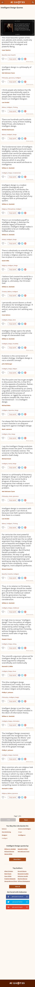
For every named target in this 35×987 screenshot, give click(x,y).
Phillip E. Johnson (7, 692)
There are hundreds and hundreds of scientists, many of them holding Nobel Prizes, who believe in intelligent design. (16, 122)
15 (5, 177)
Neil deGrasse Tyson (8, 73)
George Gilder (8, 854)
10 (5, 797)
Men (9, 434)
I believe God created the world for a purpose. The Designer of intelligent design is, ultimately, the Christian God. (17, 279)
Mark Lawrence (7, 429)
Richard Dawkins (7, 569)
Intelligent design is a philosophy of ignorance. (16, 68)
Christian (4, 291)
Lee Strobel (5, 102)
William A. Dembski (8, 168)
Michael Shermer (9, 851)
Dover (14, 671)
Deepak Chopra (7, 639)
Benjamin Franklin (23, 874)
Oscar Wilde (7, 876)
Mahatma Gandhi (23, 876)
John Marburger (7, 364)
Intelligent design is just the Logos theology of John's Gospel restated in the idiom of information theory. (17, 710)
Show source (29, 61)
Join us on (17, 896)
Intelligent (18, 78)
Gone (14, 320)
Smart (10, 496)
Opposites (11, 410)
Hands (10, 463)
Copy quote (12, 59)
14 (5, 578)
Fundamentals (17, 173)
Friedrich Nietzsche (9, 879)
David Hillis (5, 261)
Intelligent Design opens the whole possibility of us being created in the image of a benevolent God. (17, 333)
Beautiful (4, 55)
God (9, 55)
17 (5, 81)
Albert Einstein (8, 871)
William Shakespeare (24, 881)
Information (16, 721)
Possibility (15, 343)
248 (6, 59)
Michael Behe (6, 405)
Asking (14, 644)
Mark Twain (7, 874)
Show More (17, 859)
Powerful (13, 55)
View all (17, 886)
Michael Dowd (6, 459)
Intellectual (16, 608)
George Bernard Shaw (10, 881)
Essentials (15, 755)
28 (5, 111)
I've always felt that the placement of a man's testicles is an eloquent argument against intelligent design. (17, 423)
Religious (4, 209)
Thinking (15, 107)
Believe (4, 107)
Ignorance (11, 78)
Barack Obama (22, 871)
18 (5, 725)
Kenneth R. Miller (7, 666)
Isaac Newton (6, 50)
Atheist (4, 239)
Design (15, 134)
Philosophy (5, 78)
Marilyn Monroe (22, 879)
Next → (27, 820)
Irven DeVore (6, 315)
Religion (15, 369)
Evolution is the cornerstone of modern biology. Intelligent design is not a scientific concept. (17, 358)
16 (5, 243)
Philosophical (11, 209)
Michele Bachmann (8, 130)
